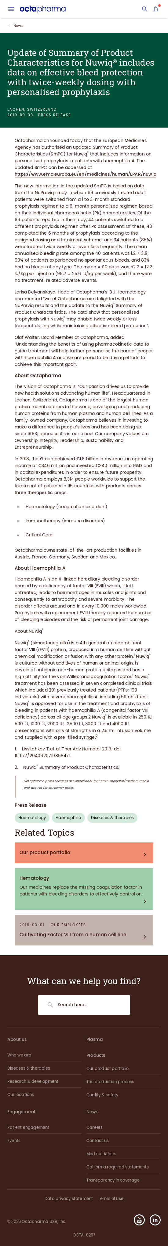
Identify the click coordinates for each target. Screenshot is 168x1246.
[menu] (11, 9)
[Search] (144, 9)
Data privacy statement (69, 1198)
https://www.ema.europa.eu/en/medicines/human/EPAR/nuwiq (85, 174)
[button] (153, 1220)
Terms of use (110, 1198)
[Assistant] (156, 9)
